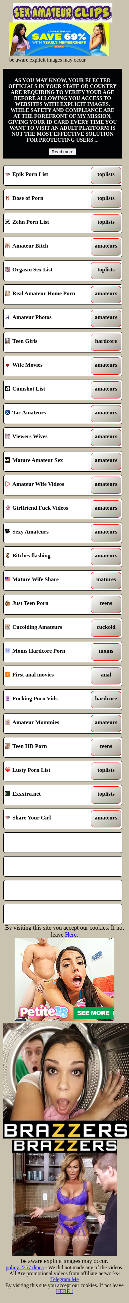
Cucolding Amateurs (47, 628)
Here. (71, 934)
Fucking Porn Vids (47, 699)
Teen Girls (47, 342)
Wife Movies (47, 366)
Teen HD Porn (47, 747)
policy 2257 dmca (25, 1267)
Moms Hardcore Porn (47, 652)
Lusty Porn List (47, 771)
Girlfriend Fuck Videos (47, 509)
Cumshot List (47, 389)
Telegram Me (64, 1279)
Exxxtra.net (47, 795)
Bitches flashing (47, 556)
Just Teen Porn (47, 604)
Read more (62, 151)
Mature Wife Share (47, 580)
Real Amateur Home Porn (47, 294)
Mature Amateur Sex (47, 461)
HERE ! (64, 1291)
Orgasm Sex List (47, 270)
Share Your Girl (47, 818)
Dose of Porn (47, 199)
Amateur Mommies (47, 723)
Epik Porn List (47, 175)
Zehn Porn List (47, 223)
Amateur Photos (47, 318)
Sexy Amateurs (47, 532)
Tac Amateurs (47, 413)
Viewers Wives (47, 437)
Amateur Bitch (47, 247)
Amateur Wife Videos (47, 485)
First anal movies (47, 675)
